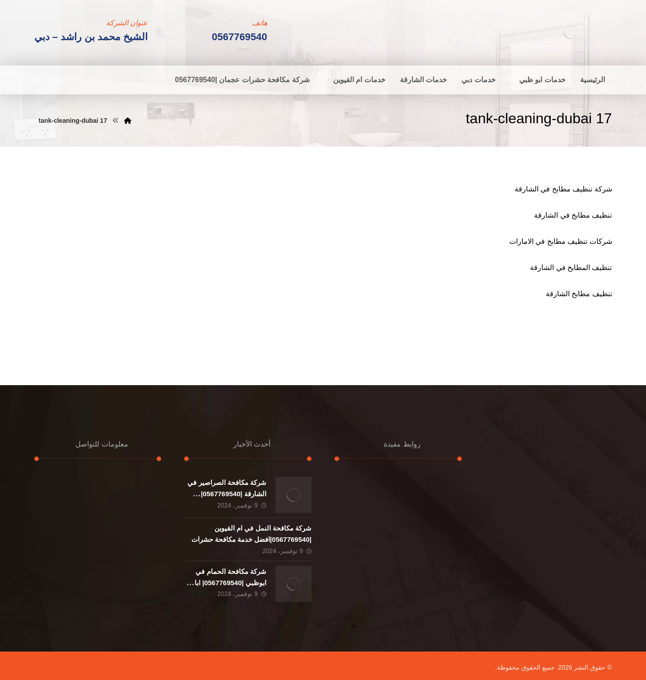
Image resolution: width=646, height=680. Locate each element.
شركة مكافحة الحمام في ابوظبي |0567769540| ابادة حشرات (227, 583)
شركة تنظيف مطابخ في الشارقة (563, 189)
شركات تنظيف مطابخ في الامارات (560, 241)
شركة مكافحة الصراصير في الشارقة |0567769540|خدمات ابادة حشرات (226, 494)
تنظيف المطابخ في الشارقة (571, 267)
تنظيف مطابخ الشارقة (579, 294)
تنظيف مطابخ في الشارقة (573, 215)
